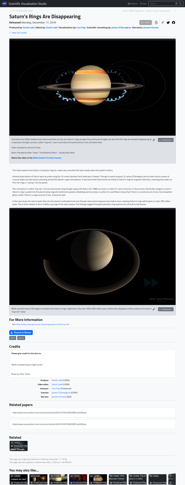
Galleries (133, 3)
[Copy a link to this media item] (154, 140)
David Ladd (28, 27)
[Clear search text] (176, 3)
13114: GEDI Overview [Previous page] (22, 10)
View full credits (18, 32)
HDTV (12, 338)
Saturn (21, 338)
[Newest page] (175, 10)
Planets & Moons (21, 332)
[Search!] (180, 3)
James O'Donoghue (121, 27)
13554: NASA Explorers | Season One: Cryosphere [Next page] (146, 10)
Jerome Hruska (151, 27)
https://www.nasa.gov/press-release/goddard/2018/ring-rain (42, 324)
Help (143, 3)
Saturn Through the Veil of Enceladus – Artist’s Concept (28, 462)
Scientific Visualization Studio (28, 3)
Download (165, 140)
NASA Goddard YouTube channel (47, 157)
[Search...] (161, 3)
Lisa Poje (81, 27)
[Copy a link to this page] (163, 22)
